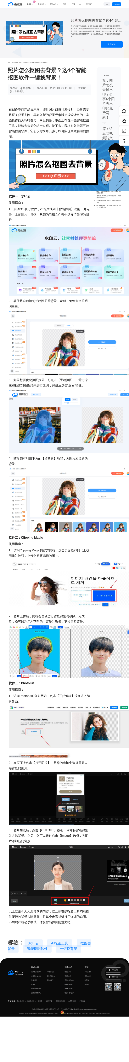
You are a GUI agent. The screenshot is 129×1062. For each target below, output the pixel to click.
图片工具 (35, 967)
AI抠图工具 (59, 943)
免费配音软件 (72, 1001)
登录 (105, 4)
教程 (64, 4)
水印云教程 (88, 971)
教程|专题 (16, 62)
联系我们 (87, 980)
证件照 (33, 984)
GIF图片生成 (50, 971)
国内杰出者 (106, 1013)
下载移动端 (113, 977)
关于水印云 (88, 976)
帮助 (86, 967)
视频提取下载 (68, 984)
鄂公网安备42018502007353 (70, 1013)
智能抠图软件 (37, 949)
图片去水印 (20, 1001)
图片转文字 (50, 980)
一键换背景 (68, 949)
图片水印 (41, 4)
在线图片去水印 (36, 971)
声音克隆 (82, 1001)
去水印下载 (49, 1001)
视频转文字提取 (60, 1001)
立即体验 (111, 44)
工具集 (30, 2)
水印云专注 (84, 1013)
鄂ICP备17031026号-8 (51, 1013)
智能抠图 (34, 980)
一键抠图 (39, 1001)
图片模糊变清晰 (36, 988)
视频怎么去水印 (69, 980)
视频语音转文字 (69, 993)
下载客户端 (116, 4)
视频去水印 (67, 971)
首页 (10, 62)
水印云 (33, 943)
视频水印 (53, 4)
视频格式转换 (68, 988)
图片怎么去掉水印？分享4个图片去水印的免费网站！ (108, 98)
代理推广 (87, 984)
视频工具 (68, 967)
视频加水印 (67, 976)
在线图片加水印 (36, 976)
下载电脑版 (113, 970)
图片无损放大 (51, 976)
